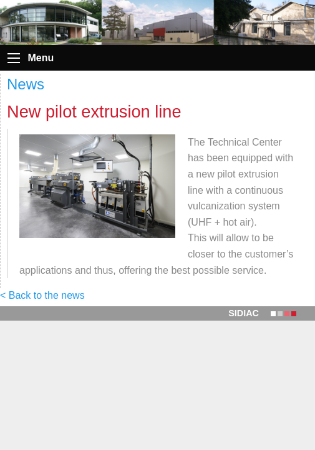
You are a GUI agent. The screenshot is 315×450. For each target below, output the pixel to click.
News (25, 84)
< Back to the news (42, 295)
